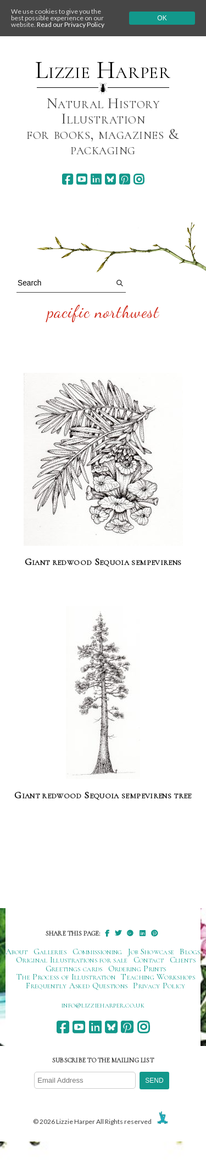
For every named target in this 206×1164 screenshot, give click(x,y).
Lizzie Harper (103, 70)
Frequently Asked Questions (76, 985)
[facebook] (67, 179)
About (16, 951)
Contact (148, 960)
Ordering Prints (137, 968)
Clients (183, 960)
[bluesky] (110, 179)
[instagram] (138, 179)
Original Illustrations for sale (72, 960)
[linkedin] (96, 179)
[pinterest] (124, 179)
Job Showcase (151, 951)
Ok (161, 18)
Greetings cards (74, 968)
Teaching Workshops (158, 977)
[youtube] (81, 179)
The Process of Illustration (65, 977)
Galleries (50, 951)
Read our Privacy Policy (70, 24)
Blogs (190, 951)
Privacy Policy (159, 985)
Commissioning (98, 951)
